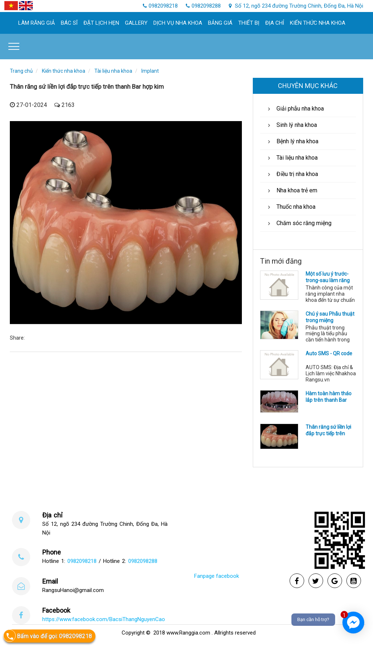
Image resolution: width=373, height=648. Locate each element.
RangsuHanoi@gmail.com (73, 590)
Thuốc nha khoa (290, 206)
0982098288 (142, 561)
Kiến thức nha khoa (317, 23)
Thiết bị (248, 23)
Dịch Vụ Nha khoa (177, 23)
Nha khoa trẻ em (291, 190)
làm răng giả (36, 23)
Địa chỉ (274, 23)
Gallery (136, 23)
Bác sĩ (69, 23)
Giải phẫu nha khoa (295, 108)
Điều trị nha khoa (292, 174)
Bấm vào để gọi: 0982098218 (47, 636)
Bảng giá (220, 23)
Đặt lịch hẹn (101, 23)
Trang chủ (21, 71)
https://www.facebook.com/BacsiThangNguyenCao (103, 619)
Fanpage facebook (216, 576)
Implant (150, 71)
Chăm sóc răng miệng (298, 223)
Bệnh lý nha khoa (292, 141)
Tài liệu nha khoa (113, 71)
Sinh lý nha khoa (291, 124)
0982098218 (82, 561)
